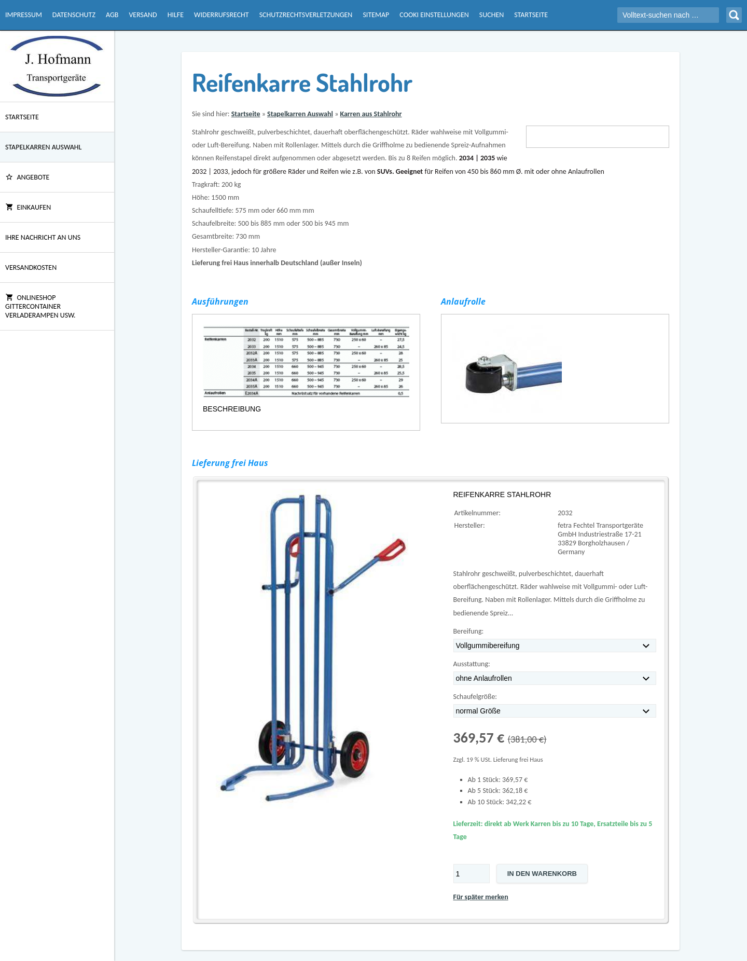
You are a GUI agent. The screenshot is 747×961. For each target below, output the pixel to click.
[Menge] (471, 873)
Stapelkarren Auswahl (43, 147)
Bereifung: (468, 631)
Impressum (23, 14)
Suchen (491, 14)
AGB (112, 14)
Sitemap (376, 14)
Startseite (531, 14)
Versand (143, 14)
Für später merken (480, 897)
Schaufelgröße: (475, 696)
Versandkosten (31, 267)
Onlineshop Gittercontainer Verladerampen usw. (40, 306)
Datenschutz (73, 14)
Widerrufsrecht (221, 14)
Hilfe (176, 14)
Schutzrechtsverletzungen (306, 14)
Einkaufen (28, 207)
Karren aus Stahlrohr (371, 113)
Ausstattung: (471, 664)
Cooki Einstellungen (433, 14)
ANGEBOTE (27, 177)
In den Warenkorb (542, 873)
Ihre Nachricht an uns (42, 237)
